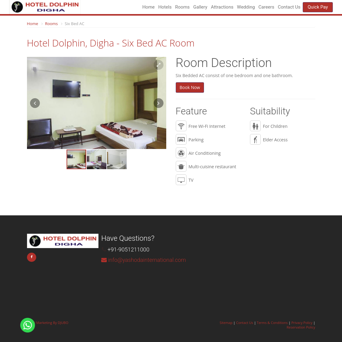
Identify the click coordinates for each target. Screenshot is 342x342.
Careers (267, 7)
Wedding (246, 7)
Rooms (51, 23)
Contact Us (289, 7)
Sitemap (226, 322)
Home (148, 7)
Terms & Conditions (272, 322)
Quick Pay (318, 7)
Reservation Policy (301, 327)
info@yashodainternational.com (147, 260)
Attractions (222, 7)
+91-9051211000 (128, 249)
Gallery (200, 7)
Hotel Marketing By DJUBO (47, 322)
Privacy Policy (302, 322)
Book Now (190, 87)
